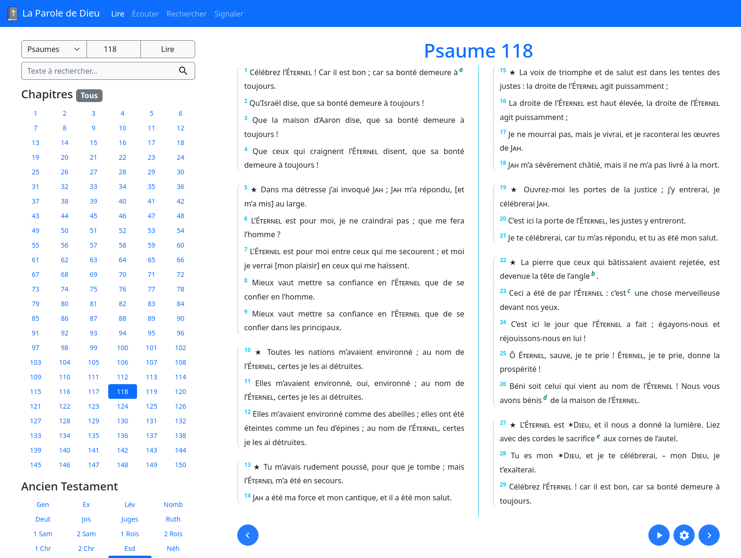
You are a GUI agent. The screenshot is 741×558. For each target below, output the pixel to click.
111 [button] (93, 376)
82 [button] (122, 303)
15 (503, 70)
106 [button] (122, 362)
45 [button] (93, 215)
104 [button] (64, 362)
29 (503, 485)
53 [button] (151, 230)
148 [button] (122, 464)
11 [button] (151, 127)
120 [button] (180, 391)
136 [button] (122, 435)
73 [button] (35, 288)
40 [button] (122, 201)
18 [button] (180, 142)
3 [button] (93, 113)
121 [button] (35, 406)
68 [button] (65, 274)
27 (503, 423)
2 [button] (65, 113)
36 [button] (180, 186)
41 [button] (151, 201)
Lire (117, 14)
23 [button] (151, 157)
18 (503, 163)
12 (247, 412)
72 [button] (180, 274)
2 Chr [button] (86, 548)
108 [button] (180, 362)
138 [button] (180, 435)
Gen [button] (42, 504)
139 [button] (35, 450)
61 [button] (35, 259)
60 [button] (180, 244)
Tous (89, 95)
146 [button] (64, 464)
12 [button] (180, 127)
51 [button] (93, 230)
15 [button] (93, 142)
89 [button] (151, 318)
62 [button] (65, 259)
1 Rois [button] (130, 533)
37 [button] (35, 201)
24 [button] (180, 157)
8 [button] (65, 127)
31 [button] (35, 186)
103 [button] (35, 362)
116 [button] (64, 391)
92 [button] (65, 332)
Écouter (145, 14)
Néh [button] (173, 548)
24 (503, 322)
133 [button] (35, 435)
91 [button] (35, 332)
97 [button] (35, 347)
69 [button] (93, 274)
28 (503, 453)
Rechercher (187, 14)
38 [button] (65, 201)
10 (247, 350)
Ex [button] (86, 504)
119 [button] (151, 391)
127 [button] (35, 420)
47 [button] (151, 215)
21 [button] (93, 157)
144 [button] (180, 450)
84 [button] (180, 303)
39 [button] (93, 201)
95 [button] (151, 332)
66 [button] (180, 259)
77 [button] (151, 288)
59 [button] (151, 244)
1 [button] (35, 113)
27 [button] (93, 171)
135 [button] (93, 435)
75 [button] (93, 288)
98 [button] (65, 347)
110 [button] (64, 376)
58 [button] (122, 244)
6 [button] (180, 113)
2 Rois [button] (173, 533)
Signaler (229, 14)
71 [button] (151, 274)
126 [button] (180, 406)
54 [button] (180, 230)
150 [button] (180, 464)
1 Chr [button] (42, 548)
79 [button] (35, 303)
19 (503, 187)
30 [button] (180, 171)
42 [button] (180, 201)
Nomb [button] (173, 504)
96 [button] (180, 332)
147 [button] (93, 464)
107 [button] (151, 362)
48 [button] (180, 215)
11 (247, 381)
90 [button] (180, 318)
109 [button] (35, 376)
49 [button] (35, 230)
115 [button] (35, 391)
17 (503, 132)
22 (503, 260)
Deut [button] (43, 519)
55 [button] (35, 244)
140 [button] (64, 450)
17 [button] (151, 142)
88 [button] (122, 318)
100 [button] (122, 347)
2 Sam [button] (86, 533)
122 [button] (64, 406)
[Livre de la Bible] (54, 49)
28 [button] (122, 171)
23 (503, 291)
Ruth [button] (173, 519)
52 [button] (122, 230)
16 (503, 101)
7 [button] (35, 127)
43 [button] (35, 215)
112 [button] (122, 376)
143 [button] (151, 450)
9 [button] (93, 127)
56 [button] (65, 244)
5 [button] (152, 113)
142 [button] (122, 450)
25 (503, 353)
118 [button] (122, 391)
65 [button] (151, 259)
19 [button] (35, 157)
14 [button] (65, 142)
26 (503, 384)
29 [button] (151, 171)
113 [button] (151, 376)
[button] (247, 535)
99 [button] (93, 347)
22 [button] (122, 157)
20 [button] (65, 157)
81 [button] (93, 303)
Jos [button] (86, 519)
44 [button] (65, 215)
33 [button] (93, 186)
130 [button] (122, 420)
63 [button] (93, 259)
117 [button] (93, 391)
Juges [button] (129, 519)
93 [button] (93, 332)
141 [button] (93, 450)
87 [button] (93, 318)
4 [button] (122, 113)
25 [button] (35, 171)
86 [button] (65, 318)
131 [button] (151, 420)
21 (503, 236)
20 (503, 219)
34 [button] (122, 186)
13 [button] (35, 142)
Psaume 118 (479, 50)
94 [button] (122, 332)
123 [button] (93, 406)
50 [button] (65, 230)
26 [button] (65, 171)
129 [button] (93, 420)
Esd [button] (129, 548)
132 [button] (180, 420)
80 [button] (65, 303)
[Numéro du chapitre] (113, 49)
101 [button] (151, 347)
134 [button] (64, 435)
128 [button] (64, 420)
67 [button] (35, 274)
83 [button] (151, 303)
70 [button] (122, 274)
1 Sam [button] (43, 533)
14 (247, 495)
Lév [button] (130, 504)
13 (247, 465)
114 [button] (180, 376)
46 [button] (122, 215)
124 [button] (122, 406)
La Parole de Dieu (53, 14)
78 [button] (180, 288)
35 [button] (151, 186)
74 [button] (65, 288)
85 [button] (35, 318)
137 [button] (151, 435)
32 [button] (65, 186)
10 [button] (122, 127)
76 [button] (122, 288)
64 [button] (122, 259)
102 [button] (180, 347)
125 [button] (151, 406)
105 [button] (93, 362)
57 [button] (93, 244)
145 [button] (35, 464)
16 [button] (122, 142)
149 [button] (151, 464)
